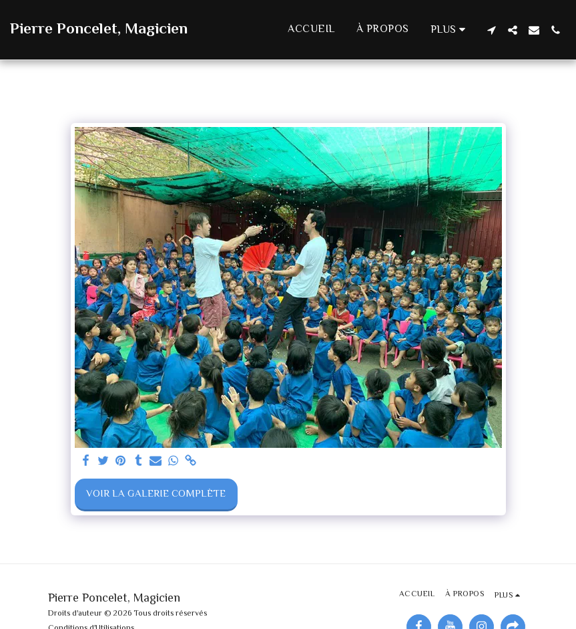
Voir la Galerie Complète (156, 494)
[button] (491, 30)
